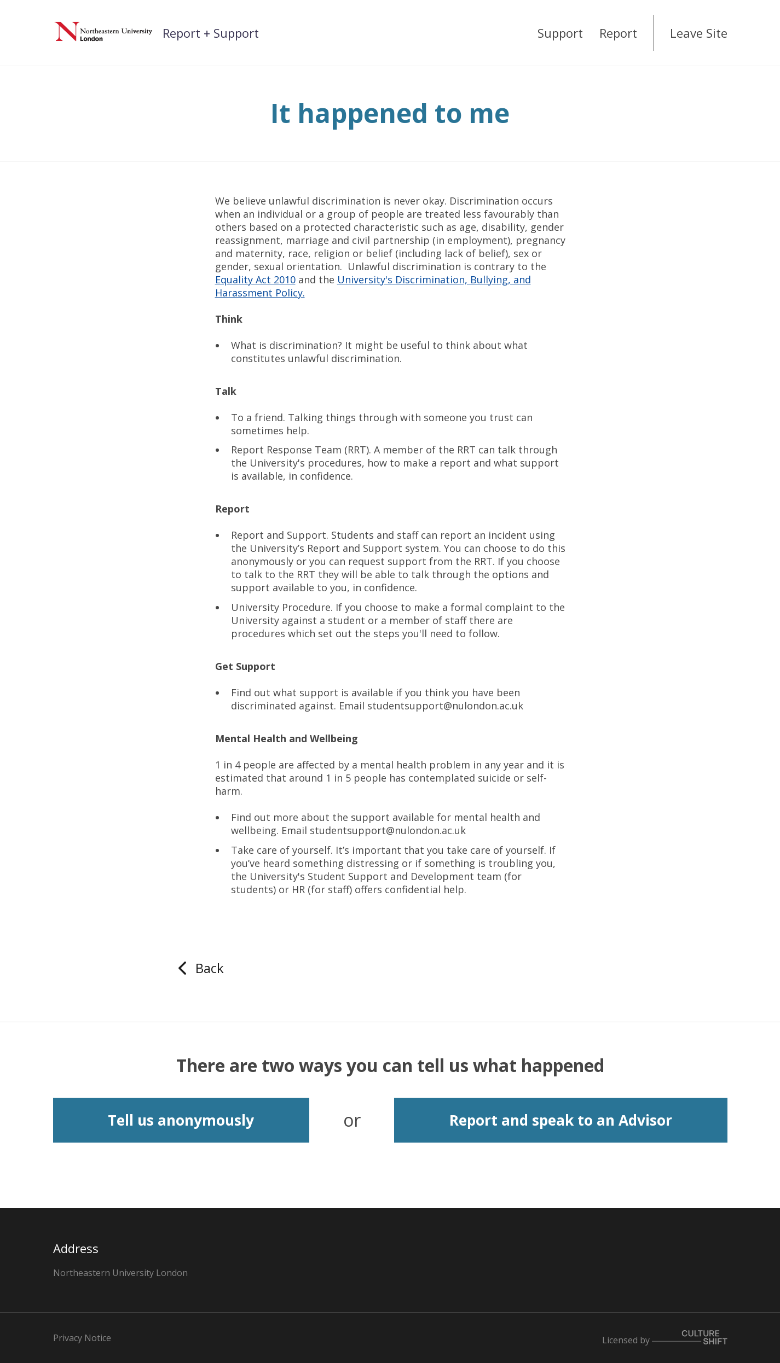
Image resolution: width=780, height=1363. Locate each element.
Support (560, 33)
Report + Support (211, 33)
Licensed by (664, 1338)
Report (618, 33)
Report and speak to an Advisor (560, 1120)
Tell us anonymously (181, 1120)
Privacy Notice (82, 1338)
